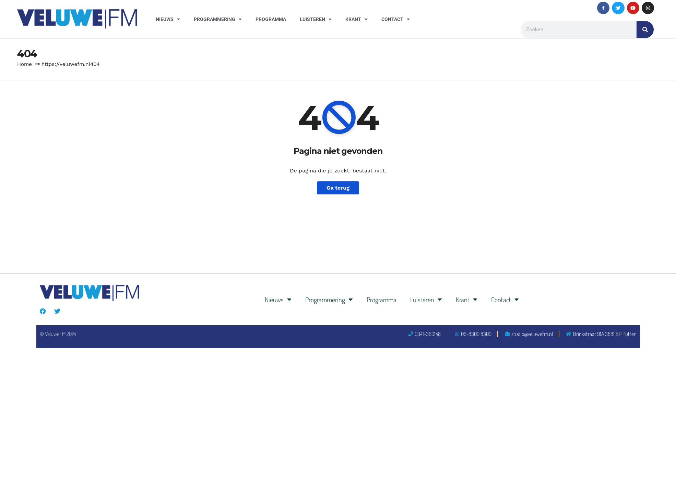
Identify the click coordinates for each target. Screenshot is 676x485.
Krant (356, 19)
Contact (395, 19)
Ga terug (338, 187)
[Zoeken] (645, 29)
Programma (271, 19)
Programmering (218, 19)
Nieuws (168, 19)
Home (24, 64)
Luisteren (316, 19)
